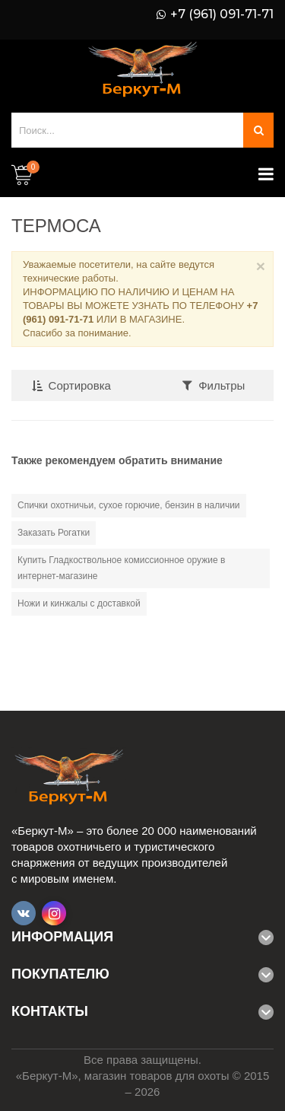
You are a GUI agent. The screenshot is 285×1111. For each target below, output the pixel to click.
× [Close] (260, 266)
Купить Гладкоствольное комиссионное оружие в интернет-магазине (121, 568)
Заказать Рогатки (53, 532)
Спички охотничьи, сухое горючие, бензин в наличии (128, 505)
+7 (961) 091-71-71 (222, 14)
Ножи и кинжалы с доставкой (79, 603)
